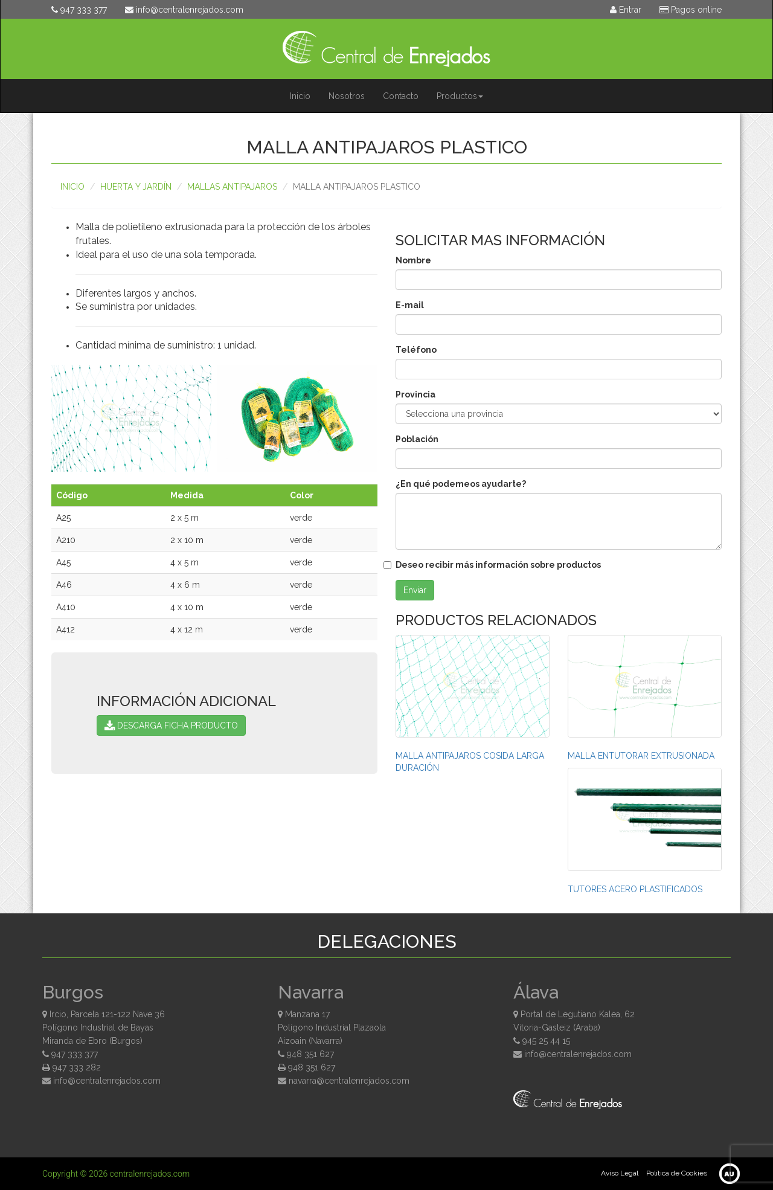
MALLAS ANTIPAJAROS (232, 186)
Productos (460, 96)
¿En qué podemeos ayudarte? (461, 484)
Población (417, 439)
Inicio (300, 96)
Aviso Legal (619, 1173)
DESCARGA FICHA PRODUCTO (171, 725)
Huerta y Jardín (136, 186)
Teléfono (416, 350)
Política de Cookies (676, 1173)
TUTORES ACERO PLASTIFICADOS (635, 889)
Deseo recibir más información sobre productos (498, 565)
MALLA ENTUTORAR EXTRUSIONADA (641, 756)
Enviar (414, 590)
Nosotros (347, 96)
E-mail (410, 305)
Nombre (413, 260)
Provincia (415, 394)
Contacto (401, 96)
